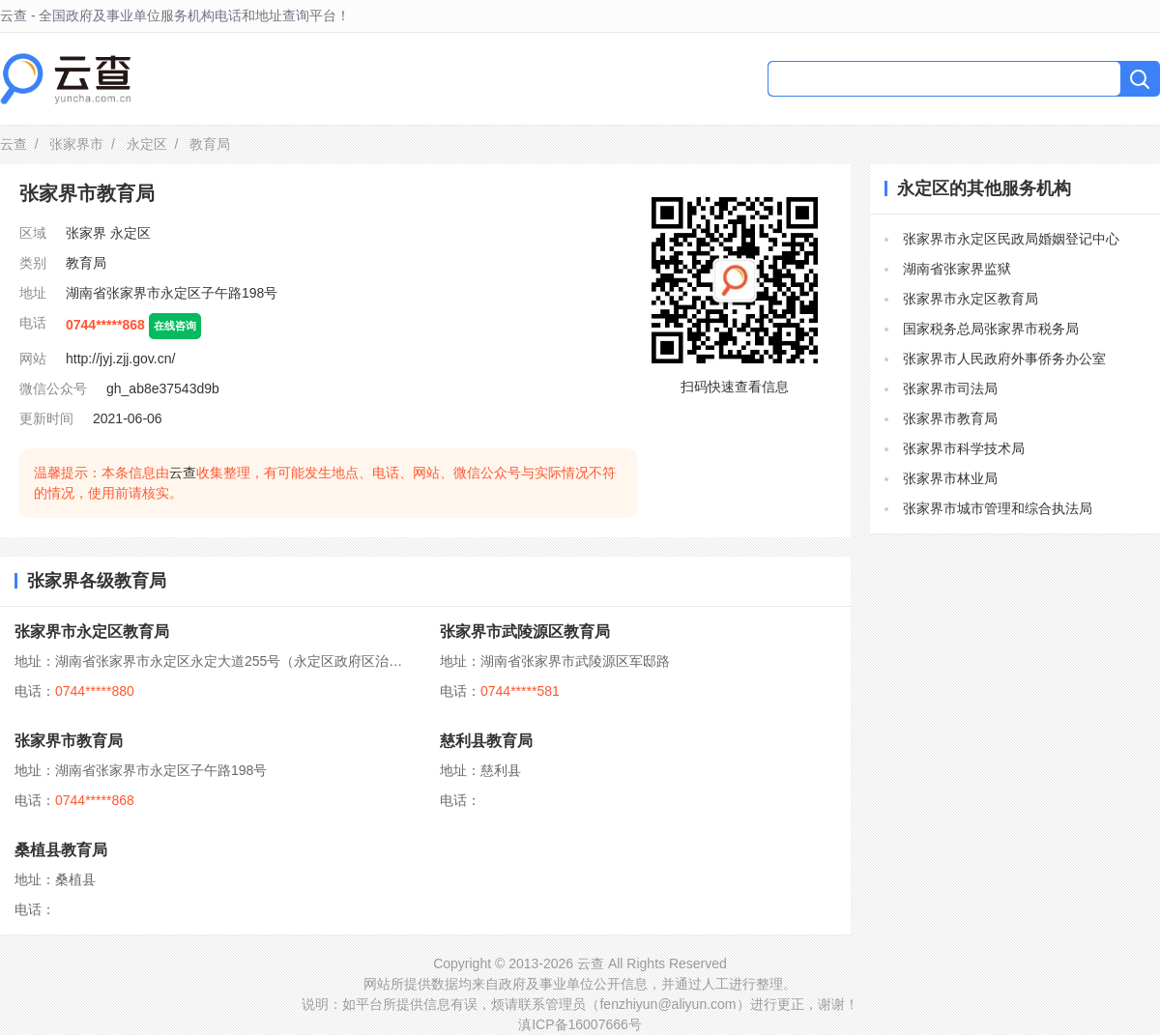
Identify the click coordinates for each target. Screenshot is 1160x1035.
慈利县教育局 (486, 741)
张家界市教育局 (68, 741)
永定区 (147, 144)
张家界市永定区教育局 (91, 631)
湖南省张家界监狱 (957, 268)
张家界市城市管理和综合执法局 (997, 508)
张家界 (86, 233)
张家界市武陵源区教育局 (525, 631)
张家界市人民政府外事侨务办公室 (1004, 358)
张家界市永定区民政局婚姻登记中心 (1011, 238)
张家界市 (76, 144)
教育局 (86, 263)
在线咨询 (175, 325)
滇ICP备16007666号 (580, 1024)
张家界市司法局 (950, 388)
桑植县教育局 (60, 850)
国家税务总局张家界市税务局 (991, 328)
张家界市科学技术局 (964, 448)
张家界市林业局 (950, 478)
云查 (13, 144)
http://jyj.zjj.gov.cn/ (120, 358)
